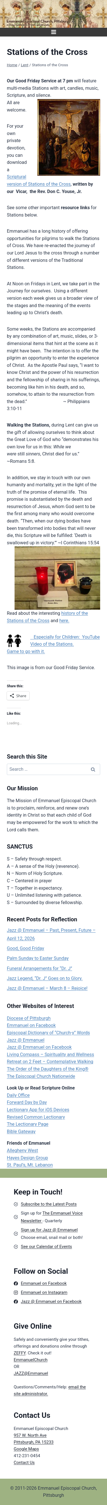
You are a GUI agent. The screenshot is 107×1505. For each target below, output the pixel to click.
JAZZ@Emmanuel (31, 1373)
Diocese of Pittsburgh (29, 1018)
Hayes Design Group (27, 1158)
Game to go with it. (26, 651)
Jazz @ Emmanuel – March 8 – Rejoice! (47, 988)
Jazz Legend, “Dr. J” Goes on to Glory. (45, 978)
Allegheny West (22, 1150)
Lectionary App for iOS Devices (38, 1109)
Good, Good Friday (25, 948)
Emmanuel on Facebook (31, 1025)
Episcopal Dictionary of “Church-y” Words (48, 1032)
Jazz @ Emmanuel (26, 1040)
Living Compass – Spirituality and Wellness (50, 1054)
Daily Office (18, 1095)
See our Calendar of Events (46, 1246)
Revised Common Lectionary (36, 1117)
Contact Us (24, 1462)
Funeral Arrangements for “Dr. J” (39, 968)
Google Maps (26, 1449)
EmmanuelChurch (31, 1359)
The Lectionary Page (27, 1124)
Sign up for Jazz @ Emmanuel (49, 1229)
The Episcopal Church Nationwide (41, 1076)
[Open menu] (53, 32)
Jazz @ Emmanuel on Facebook (39, 1047)
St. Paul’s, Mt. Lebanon (30, 1165)
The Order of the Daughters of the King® (47, 1069)
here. (64, 620)
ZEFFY (20, 1353)
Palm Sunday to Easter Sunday (38, 958)
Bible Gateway (21, 1131)
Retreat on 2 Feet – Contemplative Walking (50, 1061)
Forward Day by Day (27, 1102)
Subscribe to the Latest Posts (49, 1204)
